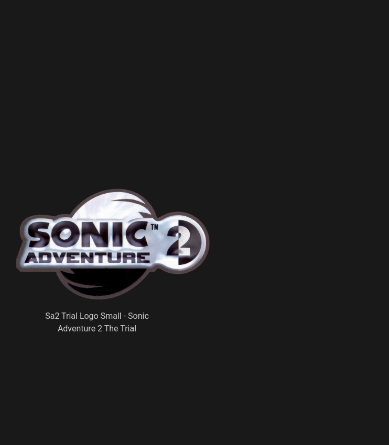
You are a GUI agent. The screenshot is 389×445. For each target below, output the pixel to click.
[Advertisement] (173, 112)
